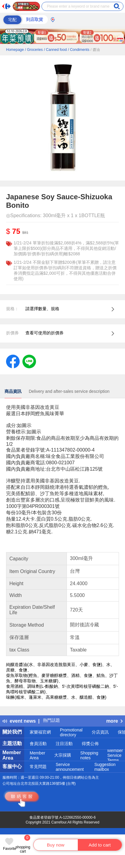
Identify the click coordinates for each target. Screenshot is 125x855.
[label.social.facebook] (13, 361)
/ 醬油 (95, 50)
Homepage (15, 50)
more (114, 721)
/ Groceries (34, 50)
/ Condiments (78, 50)
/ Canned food (55, 50)
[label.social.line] (29, 361)
